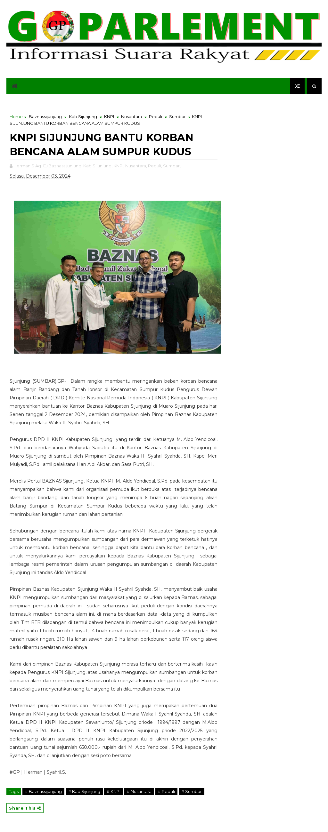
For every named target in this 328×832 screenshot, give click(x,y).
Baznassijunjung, (65, 165)
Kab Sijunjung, (97, 165)
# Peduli (166, 791)
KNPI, (118, 165)
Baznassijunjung (45, 116)
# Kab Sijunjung (84, 791)
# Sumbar (191, 791)
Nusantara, (136, 165)
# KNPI (113, 791)
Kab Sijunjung (83, 116)
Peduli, (155, 165)
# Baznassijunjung (43, 791)
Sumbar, (172, 165)
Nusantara (131, 116)
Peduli (155, 116)
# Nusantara (139, 791)
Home (16, 116)
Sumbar (177, 116)
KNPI (109, 116)
